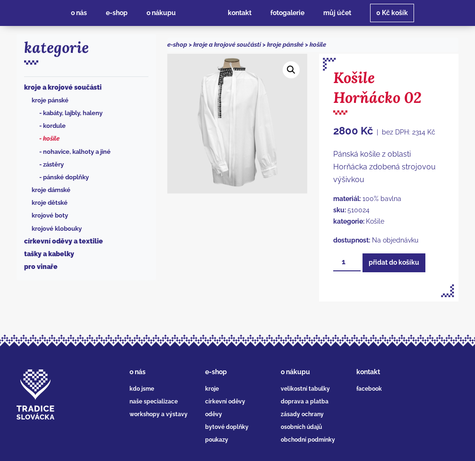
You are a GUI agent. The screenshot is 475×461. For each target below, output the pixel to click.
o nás (138, 372)
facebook (369, 389)
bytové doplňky (227, 427)
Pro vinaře (41, 266)
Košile (51, 138)
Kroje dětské (50, 202)
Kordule (54, 125)
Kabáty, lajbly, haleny (73, 113)
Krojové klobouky (57, 228)
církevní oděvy (225, 401)
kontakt (368, 372)
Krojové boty (50, 215)
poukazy (216, 439)
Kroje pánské (50, 100)
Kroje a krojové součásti (63, 87)
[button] (291, 69)
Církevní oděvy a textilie (63, 241)
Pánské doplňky (66, 177)
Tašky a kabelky (49, 254)
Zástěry (53, 164)
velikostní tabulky (305, 389)
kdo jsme (142, 389)
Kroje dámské (51, 189)
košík (392, 13)
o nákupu (295, 372)
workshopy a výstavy (159, 414)
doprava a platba (304, 401)
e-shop (177, 44)
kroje (212, 389)
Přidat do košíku (394, 262)
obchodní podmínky (308, 439)
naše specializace (154, 401)
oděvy (213, 414)
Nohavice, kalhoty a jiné (77, 151)
